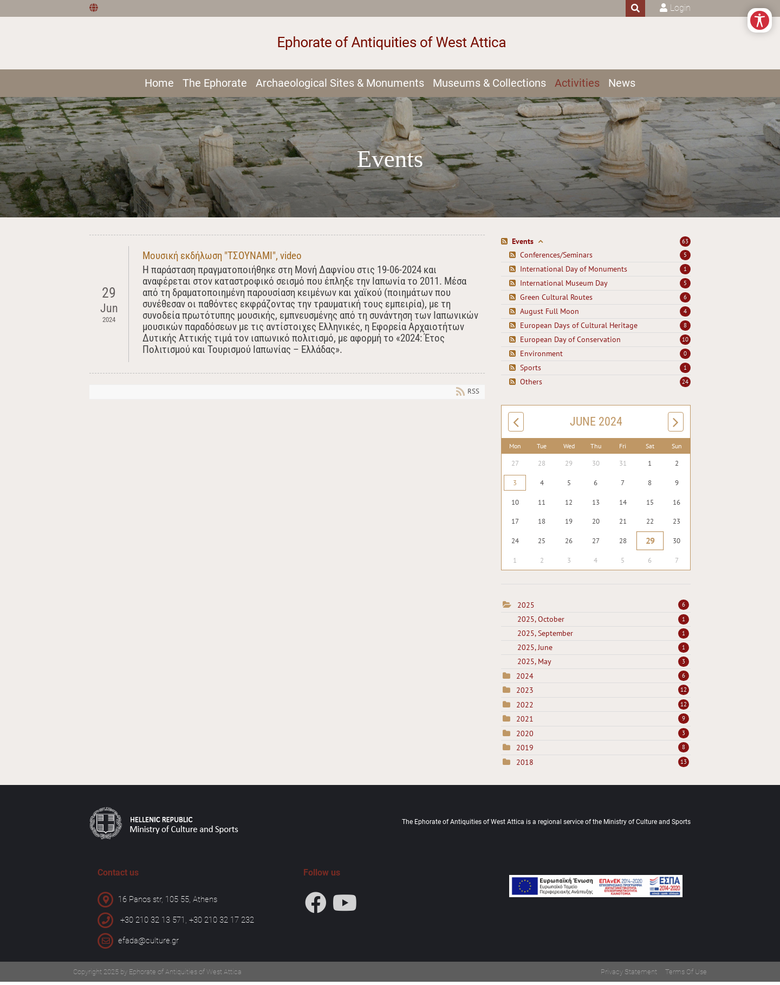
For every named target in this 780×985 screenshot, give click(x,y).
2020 (525, 737)
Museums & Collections (489, 85)
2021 (525, 723)
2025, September (603, 637)
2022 (525, 708)
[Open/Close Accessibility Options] (754, 25)
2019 (525, 751)
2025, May (603, 665)
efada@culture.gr (148, 944)
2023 (525, 694)
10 (685, 343)
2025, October (603, 623)
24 (685, 385)
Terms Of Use (686, 974)
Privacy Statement (629, 974)
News (621, 85)
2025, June (603, 651)
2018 (525, 766)
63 (685, 245)
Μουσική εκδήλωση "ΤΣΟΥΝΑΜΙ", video (222, 259)
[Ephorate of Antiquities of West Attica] (390, 44)
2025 (526, 609)
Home (159, 85)
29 (649, 544)
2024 (525, 680)
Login (680, 8)
